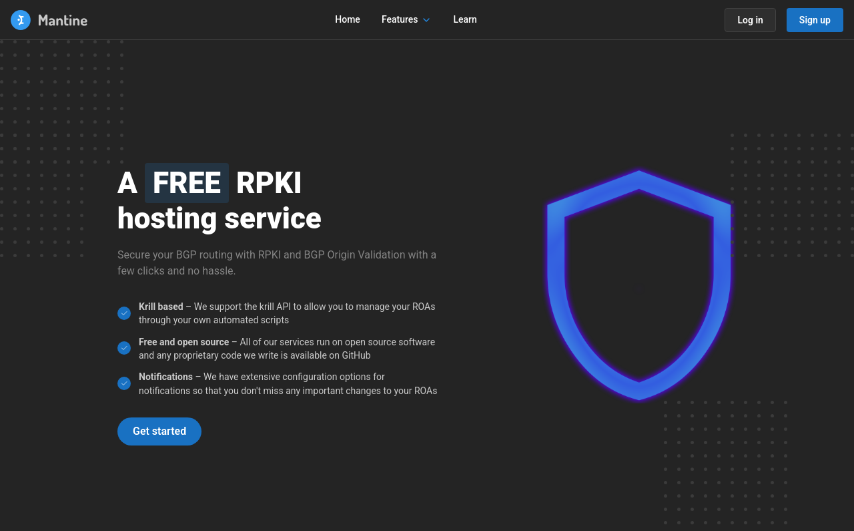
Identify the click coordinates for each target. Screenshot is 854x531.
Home (347, 19)
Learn (464, 19)
